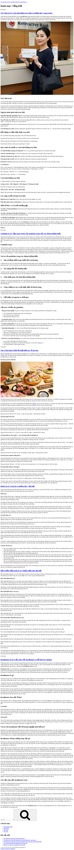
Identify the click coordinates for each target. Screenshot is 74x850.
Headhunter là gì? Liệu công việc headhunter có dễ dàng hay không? (26, 660)
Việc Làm (5, 831)
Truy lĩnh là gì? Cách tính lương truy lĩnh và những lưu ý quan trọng (26, 13)
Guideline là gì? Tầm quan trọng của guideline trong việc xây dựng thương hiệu (31, 234)
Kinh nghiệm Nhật (7, 826)
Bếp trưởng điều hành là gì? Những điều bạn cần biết (21, 571)
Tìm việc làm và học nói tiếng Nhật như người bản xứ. (14, 2)
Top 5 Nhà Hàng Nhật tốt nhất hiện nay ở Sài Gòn (19, 350)
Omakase (34, 403)
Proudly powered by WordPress (8, 848)
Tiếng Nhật (6, 828)
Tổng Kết (5, 830)
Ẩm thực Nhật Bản (5, 353)
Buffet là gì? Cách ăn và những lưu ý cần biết (18, 486)
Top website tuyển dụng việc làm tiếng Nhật (14, 838)
